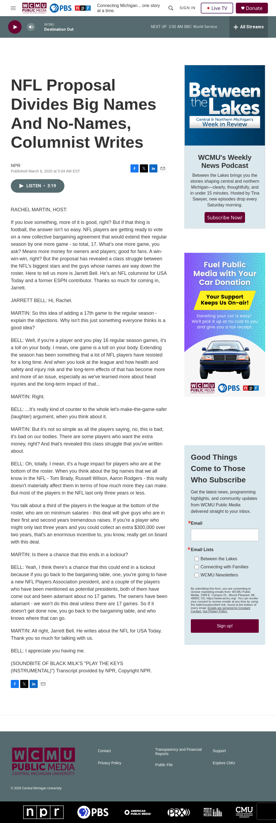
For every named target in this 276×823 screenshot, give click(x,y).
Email (196, 523)
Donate (254, 8)
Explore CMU (224, 763)
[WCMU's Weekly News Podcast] (225, 105)
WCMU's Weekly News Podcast (224, 161)
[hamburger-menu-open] (13, 8)
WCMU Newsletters (219, 575)
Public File (164, 765)
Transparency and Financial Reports (178, 752)
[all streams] (248, 27)
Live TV (217, 8)
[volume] (31, 27)
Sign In (187, 8)
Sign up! (225, 626)
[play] (15, 27)
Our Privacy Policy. (215, 611)
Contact (104, 751)
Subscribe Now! (225, 217)
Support (219, 751)
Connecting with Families (225, 567)
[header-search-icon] (171, 8)
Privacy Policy (109, 763)
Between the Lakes (219, 558)
